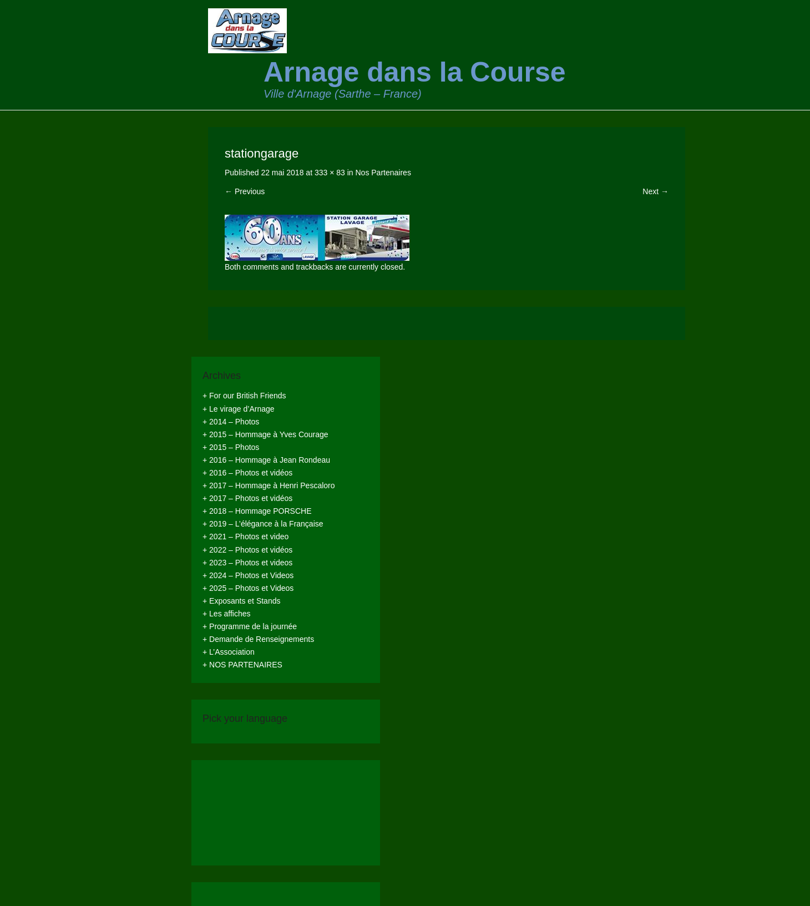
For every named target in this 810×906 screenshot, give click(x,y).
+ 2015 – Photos (230, 447)
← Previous (245, 191)
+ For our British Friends (244, 395)
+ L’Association (228, 651)
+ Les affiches (226, 613)
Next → (655, 191)
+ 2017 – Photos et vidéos (247, 498)
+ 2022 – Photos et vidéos (247, 549)
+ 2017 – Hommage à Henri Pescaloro (268, 485)
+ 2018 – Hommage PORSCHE (256, 511)
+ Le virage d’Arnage (238, 408)
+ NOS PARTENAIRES (242, 664)
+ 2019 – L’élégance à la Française (262, 523)
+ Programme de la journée (249, 626)
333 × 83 (330, 172)
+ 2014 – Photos (230, 421)
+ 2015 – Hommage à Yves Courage (265, 434)
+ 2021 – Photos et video (245, 536)
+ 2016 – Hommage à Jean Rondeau (266, 459)
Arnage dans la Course (415, 72)
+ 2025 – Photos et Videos (247, 588)
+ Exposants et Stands (241, 600)
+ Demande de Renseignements (258, 639)
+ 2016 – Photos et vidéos (247, 472)
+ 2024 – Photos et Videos (247, 575)
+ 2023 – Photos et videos (247, 562)
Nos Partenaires (383, 172)
